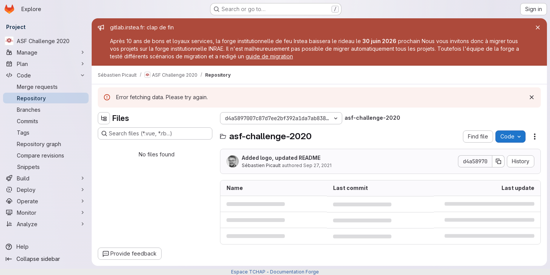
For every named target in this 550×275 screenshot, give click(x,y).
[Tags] (46, 132)
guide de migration (269, 56)
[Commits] (46, 121)
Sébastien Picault (261, 165)
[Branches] (46, 109)
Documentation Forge (294, 272)
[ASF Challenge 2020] (46, 40)
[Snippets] (46, 166)
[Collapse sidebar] (46, 259)
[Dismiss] (531, 97)
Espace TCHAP (248, 272)
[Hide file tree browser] (104, 118)
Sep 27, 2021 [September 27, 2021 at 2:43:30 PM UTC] (317, 165)
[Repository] (46, 98)
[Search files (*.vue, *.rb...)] (155, 133)
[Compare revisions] (46, 155)
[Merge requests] (46, 86)
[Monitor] (46, 212)
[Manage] (46, 52)
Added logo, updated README (281, 157)
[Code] (46, 75)
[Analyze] (46, 224)
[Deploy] (46, 189)
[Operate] (46, 201)
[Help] (46, 246)
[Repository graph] (46, 143)
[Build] (46, 178)
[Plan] (46, 63)
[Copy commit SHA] (498, 161)
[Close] (537, 27)
